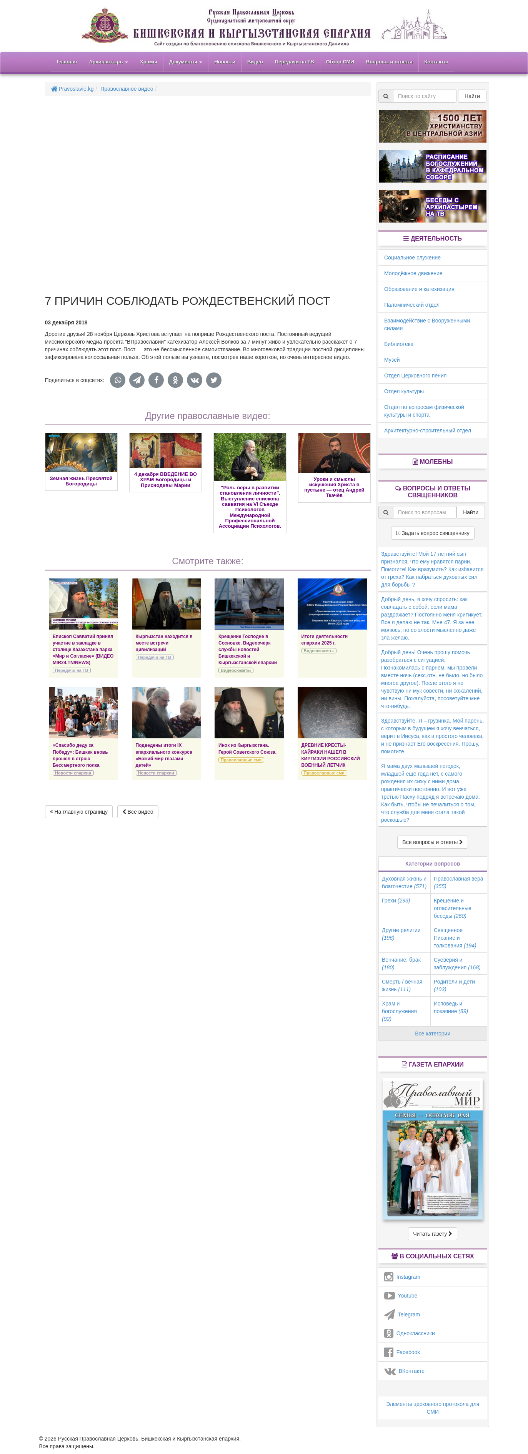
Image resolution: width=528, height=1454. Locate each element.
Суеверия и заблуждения (457, 963)
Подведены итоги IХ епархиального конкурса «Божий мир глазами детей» (164, 755)
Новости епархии (73, 773)
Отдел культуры (404, 391)
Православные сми (241, 760)
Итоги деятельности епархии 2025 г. (324, 640)
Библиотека (398, 344)
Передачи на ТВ (294, 62)
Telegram (402, 1314)
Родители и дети (454, 985)
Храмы (148, 62)
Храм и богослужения (399, 1011)
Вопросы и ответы (389, 62)
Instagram (402, 1276)
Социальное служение (412, 257)
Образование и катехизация (419, 289)
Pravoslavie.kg (72, 89)
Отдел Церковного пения (415, 375)
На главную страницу (79, 812)
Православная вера (458, 882)
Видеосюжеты (236, 670)
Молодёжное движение (413, 273)
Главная (67, 62)
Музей (392, 360)
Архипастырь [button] (108, 62)
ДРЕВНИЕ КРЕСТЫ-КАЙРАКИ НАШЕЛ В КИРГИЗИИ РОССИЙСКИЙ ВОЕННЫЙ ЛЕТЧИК (330, 755)
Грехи (396, 900)
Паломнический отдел (412, 305)
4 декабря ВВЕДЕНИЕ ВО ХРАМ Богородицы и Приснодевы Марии (165, 479)
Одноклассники (409, 1333)
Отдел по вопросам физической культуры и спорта (424, 411)
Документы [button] (186, 62)
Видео (255, 62)
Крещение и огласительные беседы (452, 908)
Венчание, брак (401, 963)
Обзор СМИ (340, 62)
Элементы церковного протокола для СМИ (432, 1408)
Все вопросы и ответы (432, 842)
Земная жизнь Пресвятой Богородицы (81, 481)
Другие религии (401, 934)
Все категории (432, 1033)
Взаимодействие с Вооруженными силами (427, 324)
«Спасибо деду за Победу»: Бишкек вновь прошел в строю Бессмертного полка (80, 755)
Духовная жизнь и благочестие (404, 882)
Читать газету (432, 1234)
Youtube (400, 1295)
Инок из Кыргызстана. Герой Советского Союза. (247, 748)
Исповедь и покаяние (451, 1007)
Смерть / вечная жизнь (402, 985)
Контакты (436, 62)
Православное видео (126, 89)
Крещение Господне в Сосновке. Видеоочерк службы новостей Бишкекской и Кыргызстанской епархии (247, 650)
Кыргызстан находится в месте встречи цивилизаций (164, 643)
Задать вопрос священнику (433, 533)
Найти (472, 96)
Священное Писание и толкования (455, 938)
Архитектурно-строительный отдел (427, 430)
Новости (224, 62)
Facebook (402, 1352)
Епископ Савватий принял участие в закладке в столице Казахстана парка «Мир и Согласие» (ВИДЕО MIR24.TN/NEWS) (83, 650)
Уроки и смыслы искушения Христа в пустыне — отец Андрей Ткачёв (334, 487)
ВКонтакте (404, 1371)
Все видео (137, 812)
